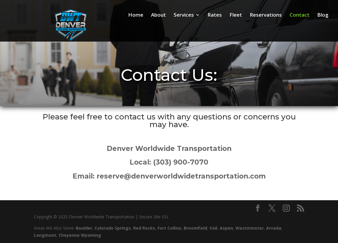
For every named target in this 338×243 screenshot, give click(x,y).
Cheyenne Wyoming (80, 235)
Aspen (226, 228)
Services (184, 15)
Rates (214, 15)
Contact (299, 15)
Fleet (235, 15)
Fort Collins (169, 228)
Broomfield (195, 228)
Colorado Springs (113, 228)
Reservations (266, 15)
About (158, 15)
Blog (322, 15)
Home (135, 15)
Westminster (249, 228)
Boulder (84, 228)
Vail (213, 228)
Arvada (273, 228)
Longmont (45, 235)
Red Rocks (144, 228)
